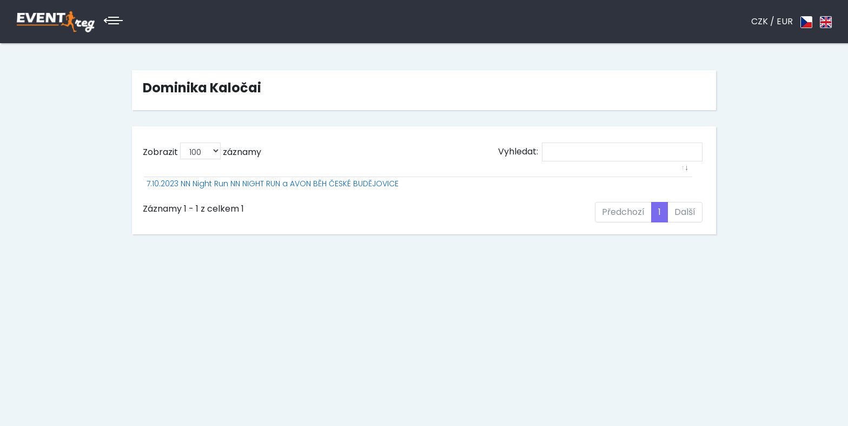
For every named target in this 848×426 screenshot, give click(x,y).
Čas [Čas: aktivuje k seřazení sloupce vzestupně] (603, 179)
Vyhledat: (600, 152)
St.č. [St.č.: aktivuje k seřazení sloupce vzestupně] (423, 179)
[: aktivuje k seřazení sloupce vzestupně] (267, 180)
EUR (785, 21)
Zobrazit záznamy (202, 151)
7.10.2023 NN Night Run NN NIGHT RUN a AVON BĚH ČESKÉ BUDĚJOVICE (249, 201)
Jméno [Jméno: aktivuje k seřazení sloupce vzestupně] (461, 179)
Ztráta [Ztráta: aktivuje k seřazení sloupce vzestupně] (641, 179)
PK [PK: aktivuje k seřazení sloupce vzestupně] (550, 179)
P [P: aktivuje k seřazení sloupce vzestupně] (397, 179)
